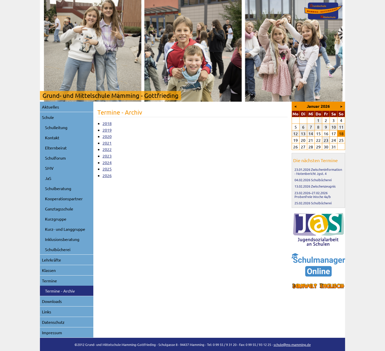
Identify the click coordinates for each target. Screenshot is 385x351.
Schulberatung (58, 188)
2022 (107, 149)
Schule (48, 117)
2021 (107, 142)
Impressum (52, 332)
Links (46, 311)
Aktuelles (50, 106)
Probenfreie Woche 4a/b (312, 196)
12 (295, 133)
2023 (107, 155)
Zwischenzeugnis (323, 186)
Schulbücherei (57, 249)
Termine (49, 280)
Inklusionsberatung (62, 239)
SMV (49, 168)
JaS (48, 178)
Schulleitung (56, 127)
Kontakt (52, 137)
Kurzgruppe (55, 218)
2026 (107, 175)
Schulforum (55, 157)
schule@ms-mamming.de (292, 344)
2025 (107, 168)
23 (326, 140)
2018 (107, 123)
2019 (107, 129)
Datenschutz (53, 322)
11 (341, 126)
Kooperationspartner (64, 198)
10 (333, 126)
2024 (107, 162)
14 (310, 133)
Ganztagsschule (59, 208)
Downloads (52, 301)
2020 (107, 136)
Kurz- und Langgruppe (65, 229)
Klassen (49, 270)
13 (303, 133)
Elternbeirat (56, 147)
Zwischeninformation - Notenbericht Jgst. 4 (318, 171)
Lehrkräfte (51, 259)
